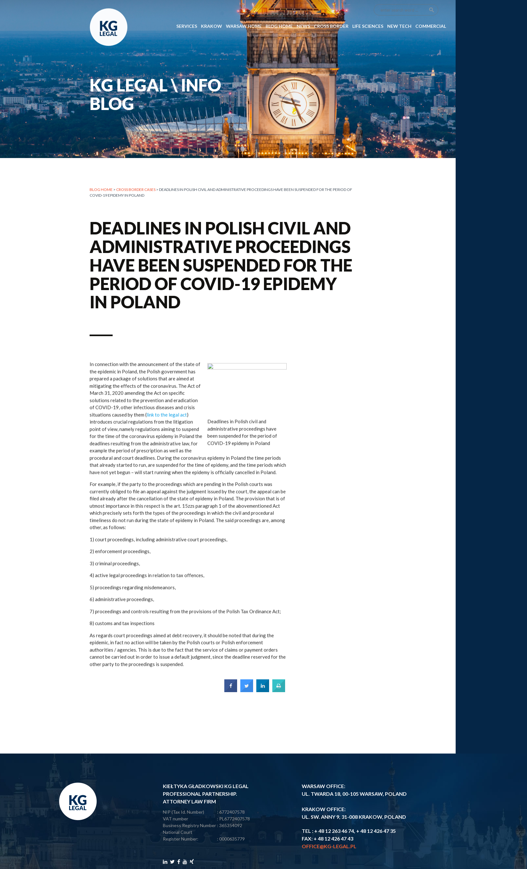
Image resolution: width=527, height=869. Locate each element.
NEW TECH (399, 11)
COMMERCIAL (430, 11)
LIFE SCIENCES (367, 11)
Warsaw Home (244, 11)
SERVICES (186, 11)
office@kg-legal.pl (329, 846)
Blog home (101, 189)
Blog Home (279, 11)
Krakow (211, 11)
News (303, 11)
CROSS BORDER (331, 11)
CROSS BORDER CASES (136, 189)
